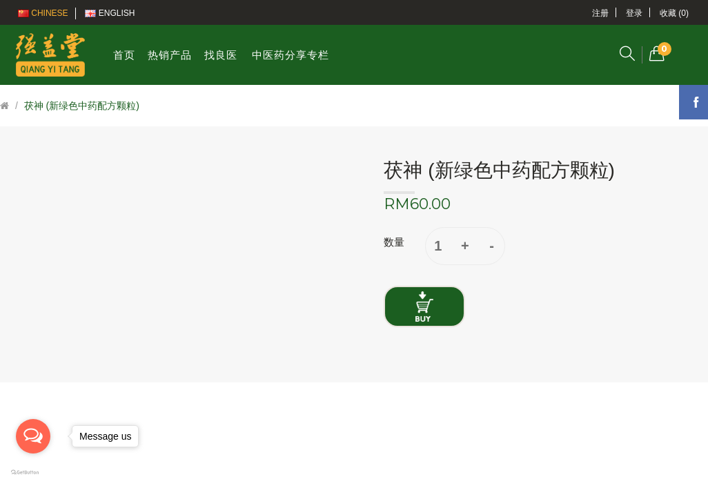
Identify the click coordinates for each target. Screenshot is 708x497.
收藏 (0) (674, 13)
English (110, 13)
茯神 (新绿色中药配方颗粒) (81, 105)
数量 (394, 242)
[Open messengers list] (33, 436)
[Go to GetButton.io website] (33, 472)
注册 (600, 13)
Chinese (43, 13)
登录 (634, 13)
